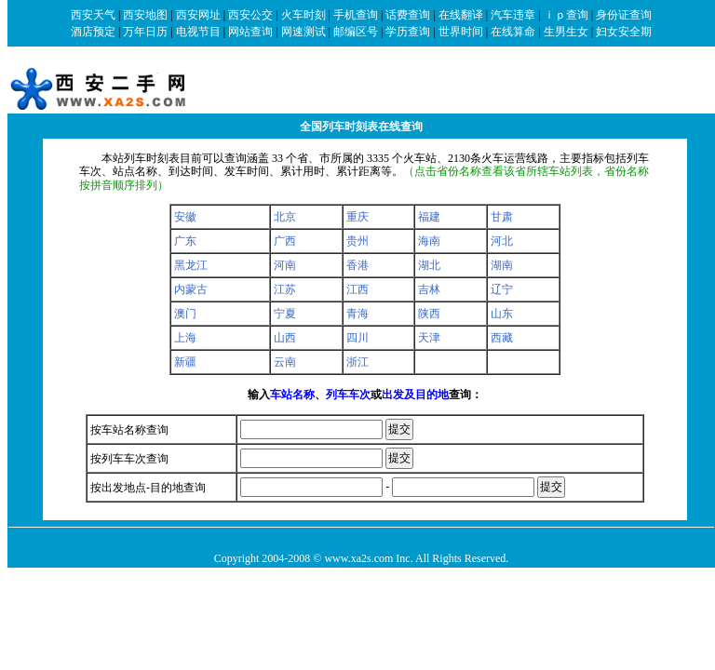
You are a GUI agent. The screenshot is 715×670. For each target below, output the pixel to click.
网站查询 (250, 31)
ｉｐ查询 (566, 14)
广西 (285, 241)
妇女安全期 (624, 31)
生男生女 (566, 31)
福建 (429, 216)
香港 (357, 265)
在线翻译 (460, 14)
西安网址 (198, 14)
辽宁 (502, 289)
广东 (185, 241)
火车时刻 (303, 14)
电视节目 (198, 31)
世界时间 (460, 31)
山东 (502, 313)
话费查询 (407, 14)
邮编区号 (355, 31)
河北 (502, 241)
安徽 (185, 216)
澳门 (185, 313)
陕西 (429, 313)
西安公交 (250, 14)
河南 (285, 265)
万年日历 (145, 31)
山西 (285, 337)
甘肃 (502, 216)
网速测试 (303, 31)
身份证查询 (624, 14)
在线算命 (513, 31)
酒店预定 (93, 31)
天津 (429, 337)
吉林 (429, 289)
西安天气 (93, 14)
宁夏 (285, 313)
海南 (429, 241)
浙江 (357, 361)
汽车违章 (513, 14)
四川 (357, 337)
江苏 (285, 289)
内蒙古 (191, 289)
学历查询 (407, 31)
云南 (285, 361)
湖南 (502, 265)
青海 (357, 313)
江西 (357, 289)
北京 (285, 216)
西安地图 (145, 14)
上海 (185, 337)
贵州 (357, 241)
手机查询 (355, 14)
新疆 (185, 361)
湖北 (429, 265)
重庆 (357, 216)
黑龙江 (191, 265)
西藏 (502, 337)
